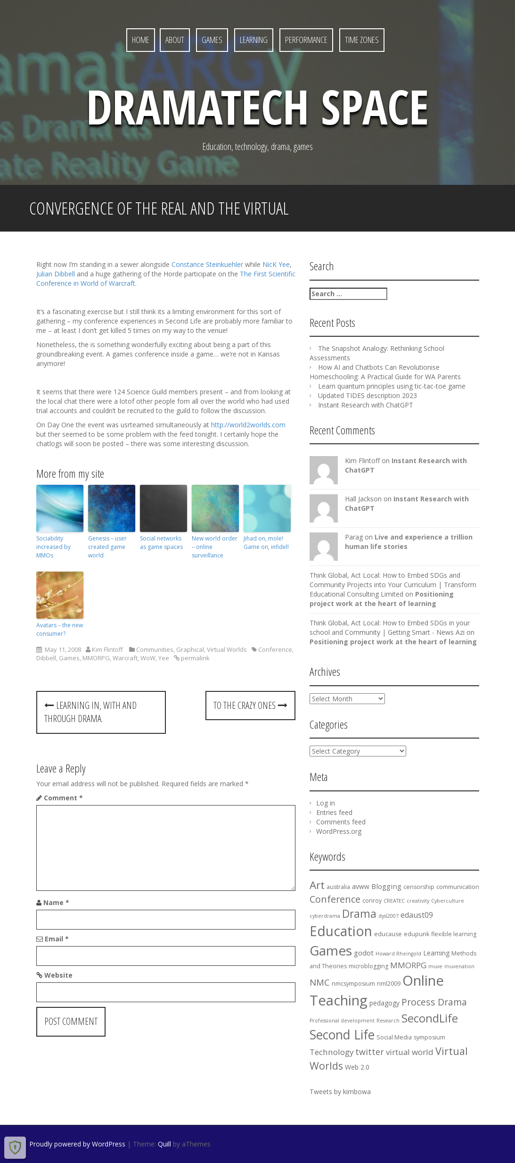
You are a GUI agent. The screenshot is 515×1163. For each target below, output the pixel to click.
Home (140, 39)
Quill (164, 1143)
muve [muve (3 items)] (435, 966)
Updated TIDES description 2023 (367, 395)
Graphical (190, 649)
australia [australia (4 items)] (338, 887)
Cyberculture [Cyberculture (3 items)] (447, 900)
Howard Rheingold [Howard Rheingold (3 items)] (398, 953)
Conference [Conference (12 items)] (335, 899)
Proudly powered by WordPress (77, 1143)
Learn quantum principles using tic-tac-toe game (392, 386)
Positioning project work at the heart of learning (382, 599)
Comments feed (341, 821)
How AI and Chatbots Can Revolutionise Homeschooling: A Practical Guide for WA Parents (385, 372)
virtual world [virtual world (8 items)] (409, 1052)
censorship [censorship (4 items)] (418, 887)
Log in (325, 802)
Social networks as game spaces (161, 542)
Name (56, 902)
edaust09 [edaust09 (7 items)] (417, 915)
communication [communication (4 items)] (457, 887)
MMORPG (96, 658)
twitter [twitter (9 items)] (369, 1051)
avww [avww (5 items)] (360, 886)
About (174, 39)
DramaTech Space (257, 106)
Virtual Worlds (227, 649)
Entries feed (334, 812)
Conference (275, 649)
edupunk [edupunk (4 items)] (416, 934)
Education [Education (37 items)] (341, 931)
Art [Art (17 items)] (317, 885)
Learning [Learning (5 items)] (436, 952)
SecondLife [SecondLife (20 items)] (429, 1018)
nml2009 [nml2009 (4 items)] (389, 984)
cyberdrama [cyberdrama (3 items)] (325, 916)
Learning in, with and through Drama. (90, 712)
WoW (147, 658)
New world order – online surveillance (214, 546)
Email (57, 938)
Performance (306, 39)
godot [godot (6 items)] (364, 952)
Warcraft (125, 658)
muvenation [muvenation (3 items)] (459, 966)
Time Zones (362, 39)
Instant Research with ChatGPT (365, 404)
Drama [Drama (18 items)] (359, 913)
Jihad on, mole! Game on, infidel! (266, 542)
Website (58, 975)
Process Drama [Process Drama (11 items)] (434, 1002)
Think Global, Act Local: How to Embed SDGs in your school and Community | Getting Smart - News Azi (390, 627)
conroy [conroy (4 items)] (372, 901)
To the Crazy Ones (250, 705)
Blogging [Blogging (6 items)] (386, 886)
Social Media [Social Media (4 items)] (394, 1037)
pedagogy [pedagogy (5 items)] (384, 1002)
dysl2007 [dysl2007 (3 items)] (388, 916)
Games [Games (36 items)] (331, 950)
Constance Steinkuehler (208, 264)
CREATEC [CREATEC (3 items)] (394, 900)
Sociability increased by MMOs (53, 546)
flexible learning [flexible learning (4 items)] (453, 934)
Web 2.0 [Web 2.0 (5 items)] (357, 1067)
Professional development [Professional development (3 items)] (342, 1020)
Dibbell (46, 658)
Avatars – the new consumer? (59, 629)
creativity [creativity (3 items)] (418, 900)
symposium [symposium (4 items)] (429, 1037)
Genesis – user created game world (107, 546)
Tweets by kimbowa (340, 1091)
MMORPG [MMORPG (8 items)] (408, 965)
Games (212, 39)
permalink (195, 658)
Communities (154, 649)
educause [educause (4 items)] (388, 934)
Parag (354, 536)
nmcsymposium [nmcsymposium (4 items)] (353, 984)
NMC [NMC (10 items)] (320, 982)
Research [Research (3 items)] (388, 1020)
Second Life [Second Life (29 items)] (342, 1034)
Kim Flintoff (107, 649)
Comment (63, 797)
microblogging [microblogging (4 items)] (368, 966)
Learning (254, 39)
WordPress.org (338, 831)
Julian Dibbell (56, 273)
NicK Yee (276, 264)
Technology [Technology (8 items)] (331, 1052)
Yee (163, 658)
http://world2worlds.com (248, 424)
